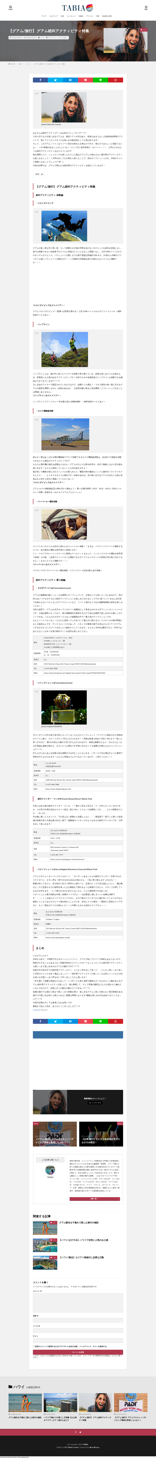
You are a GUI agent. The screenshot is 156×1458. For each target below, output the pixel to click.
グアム (60, 38)
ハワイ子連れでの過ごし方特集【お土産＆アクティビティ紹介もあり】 (60, 1418)
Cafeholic (37, 1010)
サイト (35, 1336)
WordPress (94, 1447)
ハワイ (42, 38)
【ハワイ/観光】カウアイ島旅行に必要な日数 (81, 1257)
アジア (44, 16)
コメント (37, 1291)
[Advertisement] (78, 284)
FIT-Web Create (72, 1447)
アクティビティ (53, 38)
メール (36, 1326)
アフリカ (89, 16)
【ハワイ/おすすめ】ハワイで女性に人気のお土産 (83, 1240)
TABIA (85, 1444)
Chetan (14, 1457)
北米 (62, 16)
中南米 (80, 16)
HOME (13, 64)
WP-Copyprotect (23, 1457)
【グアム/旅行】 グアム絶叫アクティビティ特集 (49, 64)
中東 (97, 16)
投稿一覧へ (94, 1199)
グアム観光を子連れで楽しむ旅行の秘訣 (79, 1222)
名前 (35, 1316)
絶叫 (64, 38)
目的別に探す (107, 16)
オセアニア (53, 16)
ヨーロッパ (71, 16)
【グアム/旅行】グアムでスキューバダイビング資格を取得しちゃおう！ (130, 1418)
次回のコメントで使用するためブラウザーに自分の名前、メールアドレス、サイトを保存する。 (71, 1346)
